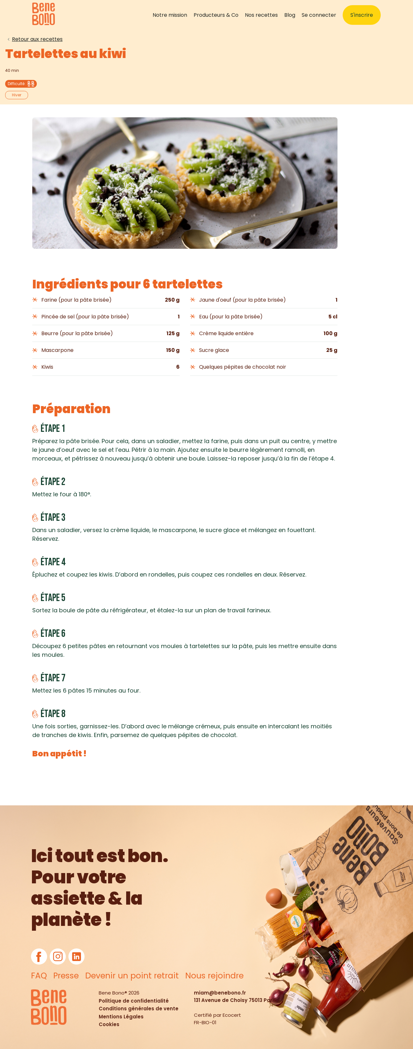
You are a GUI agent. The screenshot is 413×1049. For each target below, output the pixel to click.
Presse (66, 975)
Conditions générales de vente (138, 1008)
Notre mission (170, 15)
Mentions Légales (121, 1016)
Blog (289, 15)
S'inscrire (361, 15)
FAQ (39, 975)
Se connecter (319, 15)
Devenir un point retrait (132, 975)
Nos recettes (261, 15)
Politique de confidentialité (134, 1000)
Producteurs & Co (216, 15)
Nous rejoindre (214, 975)
